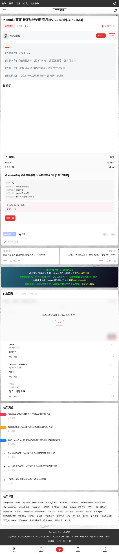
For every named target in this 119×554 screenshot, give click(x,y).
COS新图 (9, 26)
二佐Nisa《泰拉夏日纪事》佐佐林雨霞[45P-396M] (92, 254)
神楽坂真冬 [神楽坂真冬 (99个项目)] (49, 516)
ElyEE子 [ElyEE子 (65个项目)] (26, 502)
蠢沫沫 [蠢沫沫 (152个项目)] (85, 516)
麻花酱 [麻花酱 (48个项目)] (67, 520)
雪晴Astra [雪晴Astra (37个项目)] (23, 520)
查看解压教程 (87, 284)
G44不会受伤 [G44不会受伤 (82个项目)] (37, 502)
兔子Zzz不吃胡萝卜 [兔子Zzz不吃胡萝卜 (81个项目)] (78, 507)
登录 (14, 209)
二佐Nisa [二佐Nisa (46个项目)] (55, 507)
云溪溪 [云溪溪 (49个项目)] (64, 507)
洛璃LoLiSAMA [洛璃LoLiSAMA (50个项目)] (9, 516)
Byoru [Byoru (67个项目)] (17, 502)
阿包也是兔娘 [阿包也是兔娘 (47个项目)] (106, 516)
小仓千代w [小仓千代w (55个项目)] (28, 511)
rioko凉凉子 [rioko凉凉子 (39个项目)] (100, 502)
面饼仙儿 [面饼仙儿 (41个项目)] (58, 520)
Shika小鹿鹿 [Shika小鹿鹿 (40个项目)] (24, 507)
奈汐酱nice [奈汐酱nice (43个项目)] (7, 511)
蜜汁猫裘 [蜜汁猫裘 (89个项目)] (76, 516)
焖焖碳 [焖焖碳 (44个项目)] (31, 516)
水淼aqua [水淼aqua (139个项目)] (98, 511)
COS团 (67, 532)
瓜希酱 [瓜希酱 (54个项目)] (39, 516)
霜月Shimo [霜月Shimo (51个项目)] (47, 520)
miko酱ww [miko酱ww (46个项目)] (73, 502)
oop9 (11, 344)
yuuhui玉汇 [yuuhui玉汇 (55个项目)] (36, 507)
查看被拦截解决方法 (76, 280)
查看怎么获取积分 (81, 273)
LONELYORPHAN (18, 364)
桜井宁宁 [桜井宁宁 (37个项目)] (79, 511)
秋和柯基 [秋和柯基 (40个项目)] (60, 516)
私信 (112, 36)
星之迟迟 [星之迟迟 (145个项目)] (69, 511)
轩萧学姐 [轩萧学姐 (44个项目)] (94, 516)
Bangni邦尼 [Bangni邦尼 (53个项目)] (8, 502)
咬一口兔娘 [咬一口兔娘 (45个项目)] (101, 507)
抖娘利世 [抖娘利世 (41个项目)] (51, 511)
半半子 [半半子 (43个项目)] (91, 507)
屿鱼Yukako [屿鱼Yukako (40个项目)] (40, 511)
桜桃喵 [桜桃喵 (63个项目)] (88, 511)
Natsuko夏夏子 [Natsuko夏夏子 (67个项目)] (86, 502)
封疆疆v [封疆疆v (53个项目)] (18, 511)
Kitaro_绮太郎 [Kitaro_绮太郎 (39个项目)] (51, 502)
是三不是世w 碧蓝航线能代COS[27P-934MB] (24, 254)
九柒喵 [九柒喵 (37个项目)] (46, 507)
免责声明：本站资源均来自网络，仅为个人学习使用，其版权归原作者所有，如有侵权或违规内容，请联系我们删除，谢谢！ (59, 536)
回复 (112, 356)
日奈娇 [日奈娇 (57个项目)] (60, 511)
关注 (101, 36)
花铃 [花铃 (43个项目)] (68, 516)
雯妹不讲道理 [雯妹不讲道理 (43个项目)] (35, 520)
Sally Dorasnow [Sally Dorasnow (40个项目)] (9, 507)
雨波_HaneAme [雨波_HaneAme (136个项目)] (9, 520)
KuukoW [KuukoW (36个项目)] (63, 502)
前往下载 (109, 26)
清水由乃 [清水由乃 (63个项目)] (22, 516)
